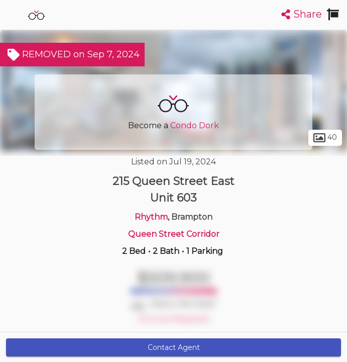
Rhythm (151, 217)
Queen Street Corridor (173, 234)
